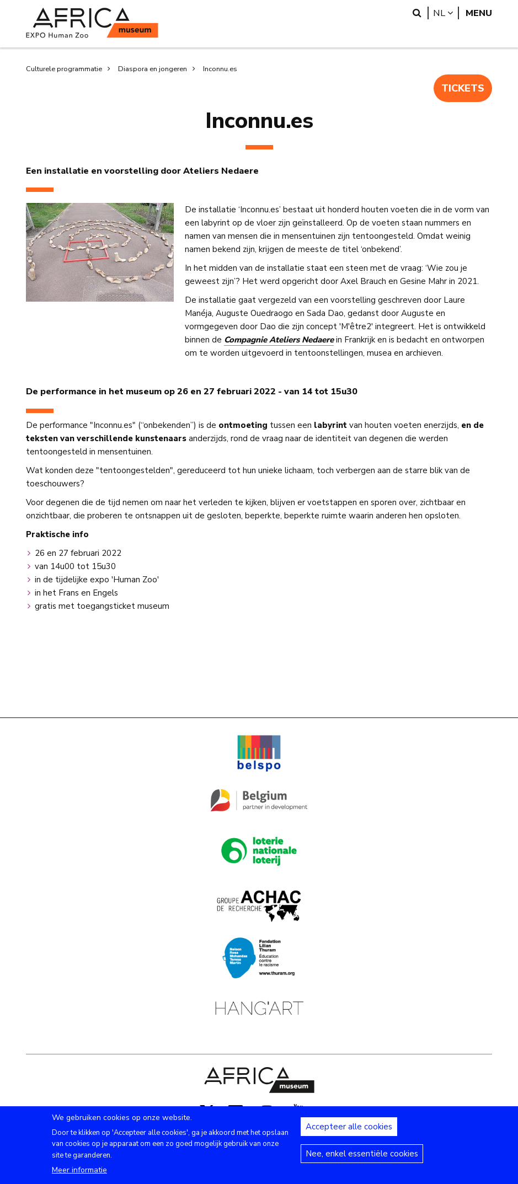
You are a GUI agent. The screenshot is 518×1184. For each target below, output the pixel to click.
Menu (479, 13)
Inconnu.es (220, 69)
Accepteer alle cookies (349, 1131)
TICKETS (461, 89)
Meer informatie (79, 1175)
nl (446, 13)
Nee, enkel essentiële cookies (362, 1158)
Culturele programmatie (64, 69)
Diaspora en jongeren (152, 69)
